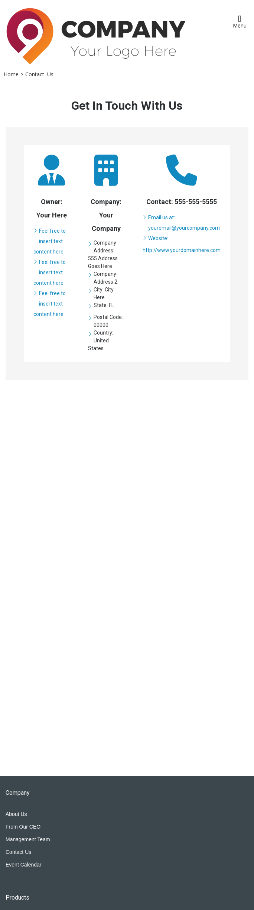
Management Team (28, 839)
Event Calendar (24, 865)
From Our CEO (23, 827)
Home (11, 74)
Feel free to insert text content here (49, 241)
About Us (16, 814)
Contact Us (39, 74)
